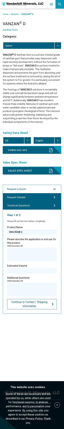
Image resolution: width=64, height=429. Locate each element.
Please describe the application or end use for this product (32, 249)
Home (5, 14)
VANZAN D (27, 14)
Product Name (32, 230)
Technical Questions (32, 205)
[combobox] (32, 45)
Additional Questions (32, 286)
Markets (15, 14)
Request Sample (32, 197)
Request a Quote (32, 189)
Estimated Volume (32, 268)
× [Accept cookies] (57, 405)
